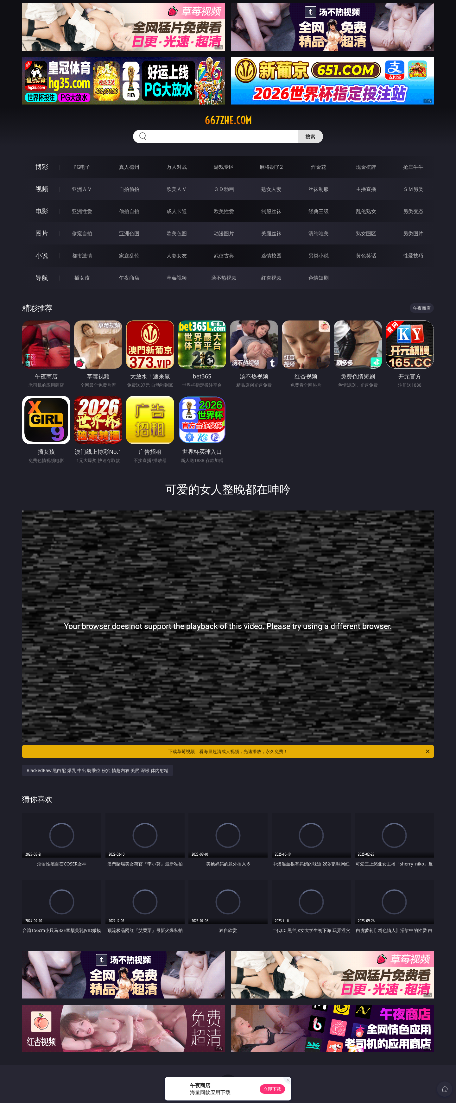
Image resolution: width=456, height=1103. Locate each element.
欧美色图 (177, 233)
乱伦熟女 (366, 211)
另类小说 (318, 255)
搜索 (310, 136)
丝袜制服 (318, 189)
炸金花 (318, 166)
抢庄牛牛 (413, 166)
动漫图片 (224, 233)
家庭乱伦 (129, 255)
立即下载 (272, 1089)
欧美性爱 (224, 211)
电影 (41, 211)
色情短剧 (318, 277)
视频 (41, 189)
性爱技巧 (413, 255)
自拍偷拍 (129, 189)
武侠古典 (224, 255)
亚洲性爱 (82, 211)
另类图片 (413, 233)
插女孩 (82, 277)
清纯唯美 (318, 233)
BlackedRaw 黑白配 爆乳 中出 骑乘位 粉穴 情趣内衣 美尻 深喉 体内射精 (97, 770)
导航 (41, 277)
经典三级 (318, 211)
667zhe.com (228, 120)
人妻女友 (177, 255)
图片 (41, 233)
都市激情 (82, 255)
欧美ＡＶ (177, 189)
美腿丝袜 (271, 233)
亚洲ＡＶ (82, 189)
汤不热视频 (224, 277)
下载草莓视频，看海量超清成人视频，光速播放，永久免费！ (299, 751)
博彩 (41, 166)
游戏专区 (224, 166)
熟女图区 (366, 233)
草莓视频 (177, 277)
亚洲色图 (129, 233)
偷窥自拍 (82, 233)
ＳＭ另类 (413, 189)
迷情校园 (271, 255)
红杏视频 (271, 277)
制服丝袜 (271, 211)
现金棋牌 (366, 166)
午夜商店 (129, 277)
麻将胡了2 (271, 166)
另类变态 (413, 211)
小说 (41, 255)
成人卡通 (177, 211)
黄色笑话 (366, 255)
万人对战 (177, 166)
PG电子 (81, 166)
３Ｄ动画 (224, 189)
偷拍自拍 (129, 211)
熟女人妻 (271, 189)
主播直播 (366, 189)
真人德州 (129, 166)
